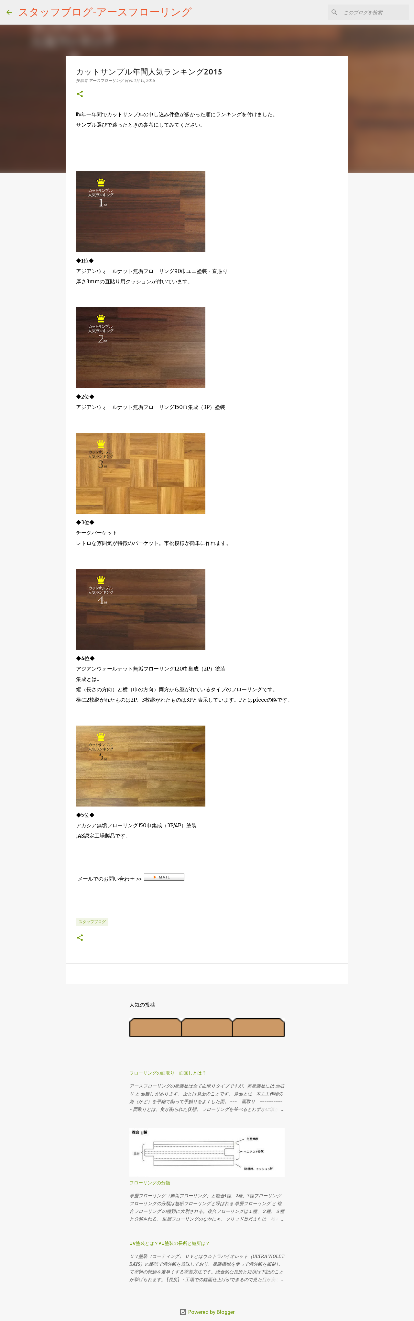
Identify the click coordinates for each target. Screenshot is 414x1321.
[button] (80, 94)
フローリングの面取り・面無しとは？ (167, 1073)
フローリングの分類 (149, 1182)
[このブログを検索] (375, 12)
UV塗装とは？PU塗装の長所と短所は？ (169, 1243)
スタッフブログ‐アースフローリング (105, 11)
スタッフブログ (92, 922)
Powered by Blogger (207, 1312)
